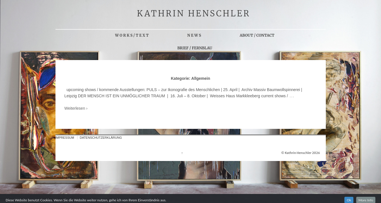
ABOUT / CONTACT (257, 35)
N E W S (194, 35)
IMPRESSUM (64, 137)
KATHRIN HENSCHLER (194, 13)
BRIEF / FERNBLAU (194, 48)
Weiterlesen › (76, 108)
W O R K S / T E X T (132, 35)
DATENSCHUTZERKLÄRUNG (101, 137)
